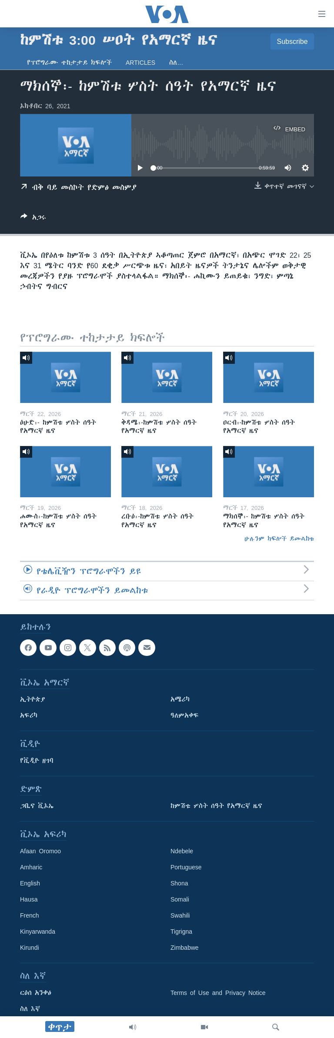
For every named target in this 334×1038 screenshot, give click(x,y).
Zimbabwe (184, 948)
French (29, 915)
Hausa (28, 899)
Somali (179, 899)
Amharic (31, 867)
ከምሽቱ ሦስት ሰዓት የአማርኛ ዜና (216, 806)
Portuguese (186, 867)
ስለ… (176, 63)
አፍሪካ (28, 715)
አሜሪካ (180, 699)
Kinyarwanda (37, 931)
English (30, 883)
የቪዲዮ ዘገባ (36, 761)
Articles (140, 63)
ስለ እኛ (30, 1009)
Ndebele (181, 851)
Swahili (180, 915)
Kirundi (29, 948)
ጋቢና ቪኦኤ (36, 806)
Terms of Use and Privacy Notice (218, 993)
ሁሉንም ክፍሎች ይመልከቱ (279, 538)
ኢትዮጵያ (32, 699)
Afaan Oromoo (40, 851)
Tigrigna (181, 931)
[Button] (33, 219)
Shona (179, 883)
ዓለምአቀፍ (184, 715)
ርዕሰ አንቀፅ (35, 993)
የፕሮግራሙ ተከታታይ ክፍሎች (69, 63)
